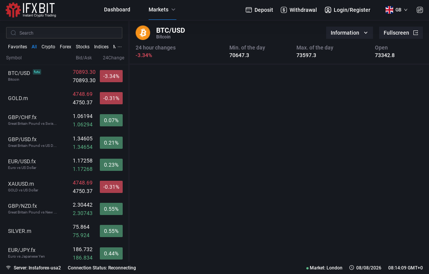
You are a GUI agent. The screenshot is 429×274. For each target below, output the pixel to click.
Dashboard (117, 9)
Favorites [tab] (17, 46)
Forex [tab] (65, 46)
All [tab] (34, 46)
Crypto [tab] (48, 46)
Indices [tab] (101, 46)
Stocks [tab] (83, 46)
